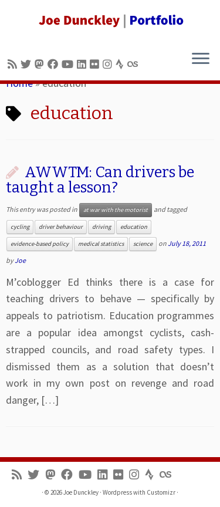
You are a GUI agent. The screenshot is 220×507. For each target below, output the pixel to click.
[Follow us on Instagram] (109, 64)
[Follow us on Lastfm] (134, 64)
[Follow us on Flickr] (96, 64)
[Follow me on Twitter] (28, 64)
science (143, 244)
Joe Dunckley (81, 492)
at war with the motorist (115, 210)
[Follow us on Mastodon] (41, 64)
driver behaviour (61, 227)
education (133, 227)
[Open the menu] (200, 59)
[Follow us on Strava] (121, 64)
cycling (20, 227)
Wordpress (117, 492)
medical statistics (101, 244)
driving (101, 227)
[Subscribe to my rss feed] (14, 64)
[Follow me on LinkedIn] (83, 64)
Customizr (161, 492)
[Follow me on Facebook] (55, 64)
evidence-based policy (40, 244)
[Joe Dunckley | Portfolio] (110, 20)
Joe (20, 260)
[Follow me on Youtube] (69, 64)
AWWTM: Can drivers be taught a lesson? (100, 180)
